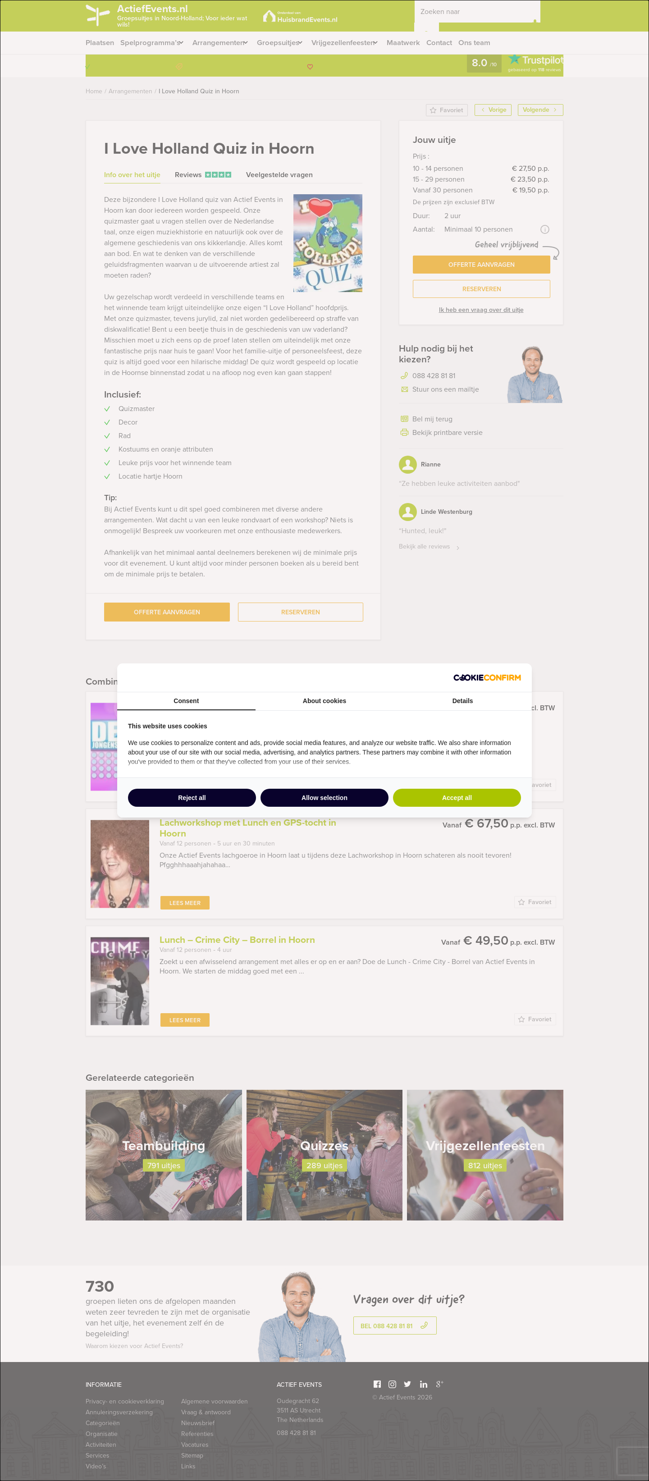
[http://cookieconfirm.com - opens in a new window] (487, 677)
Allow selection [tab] (324, 797)
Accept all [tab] (457, 797)
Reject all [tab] (192, 797)
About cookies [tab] (324, 700)
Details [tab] (462, 700)
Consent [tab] (186, 700)
